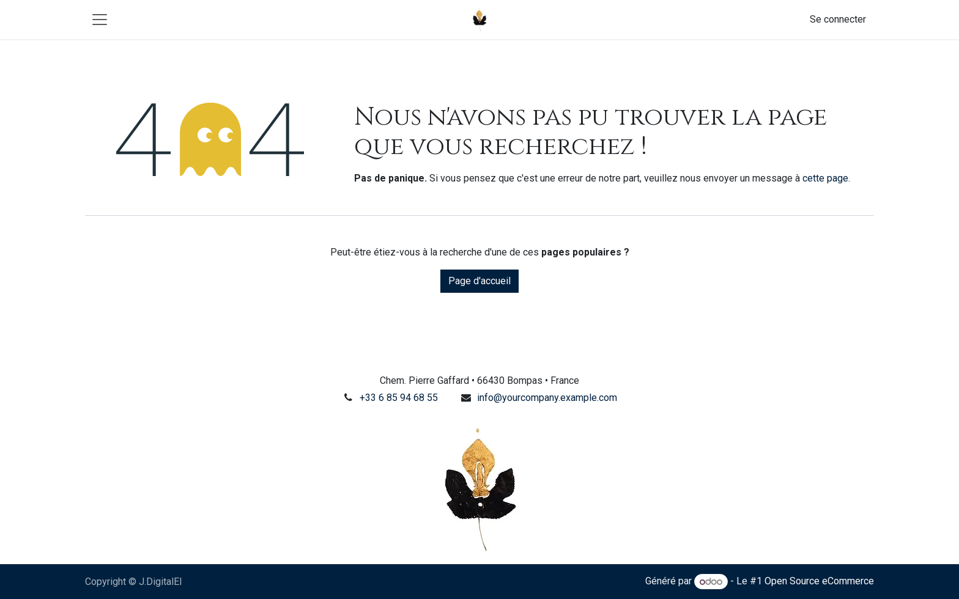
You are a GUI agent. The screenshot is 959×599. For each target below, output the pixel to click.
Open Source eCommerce (819, 581)
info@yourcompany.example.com (547, 397)
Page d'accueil (479, 281)
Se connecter (838, 19)
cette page (825, 178)
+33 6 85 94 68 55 (399, 397)
